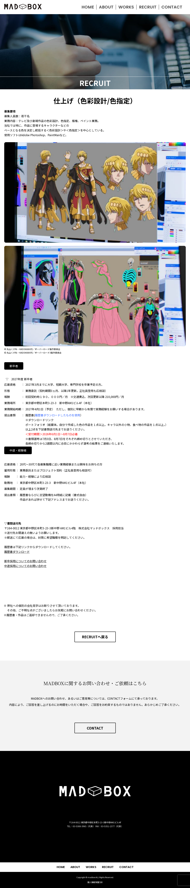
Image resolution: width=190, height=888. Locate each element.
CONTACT (126, 867)
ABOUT (75, 867)
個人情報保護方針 (95, 882)
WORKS (91, 867)
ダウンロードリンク (41, 420)
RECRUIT (108, 867)
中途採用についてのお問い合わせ (25, 566)
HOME (61, 867)
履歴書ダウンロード (17, 551)
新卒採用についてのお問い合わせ (25, 561)
